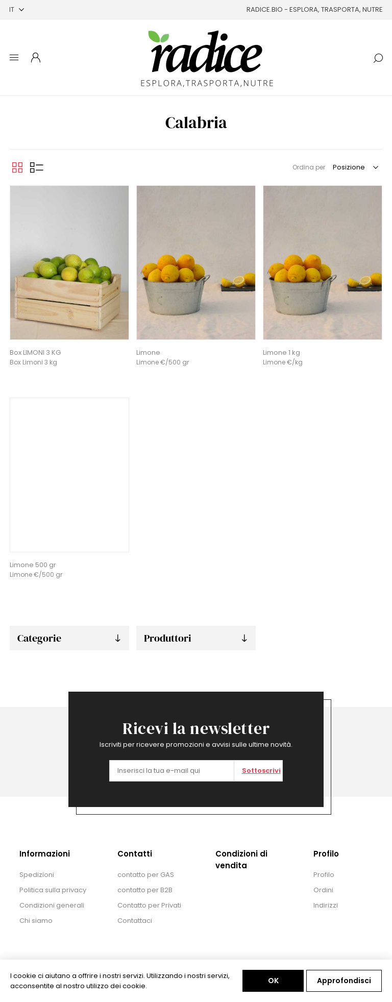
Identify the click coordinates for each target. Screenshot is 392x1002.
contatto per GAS (145, 874)
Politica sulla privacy (52, 890)
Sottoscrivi (261, 770)
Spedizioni (36, 874)
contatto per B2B (145, 890)
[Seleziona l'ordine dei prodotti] (355, 167)
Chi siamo (36, 920)
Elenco (37, 167)
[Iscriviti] (172, 771)
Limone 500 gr (33, 565)
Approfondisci (344, 980)
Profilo (323, 874)
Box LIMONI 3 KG (35, 352)
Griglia (17, 167)
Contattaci (134, 920)
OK (273, 980)
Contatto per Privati (149, 905)
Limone (148, 352)
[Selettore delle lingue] (16, 9)
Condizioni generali (51, 905)
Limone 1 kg (281, 352)
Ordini (323, 890)
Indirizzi (325, 905)
